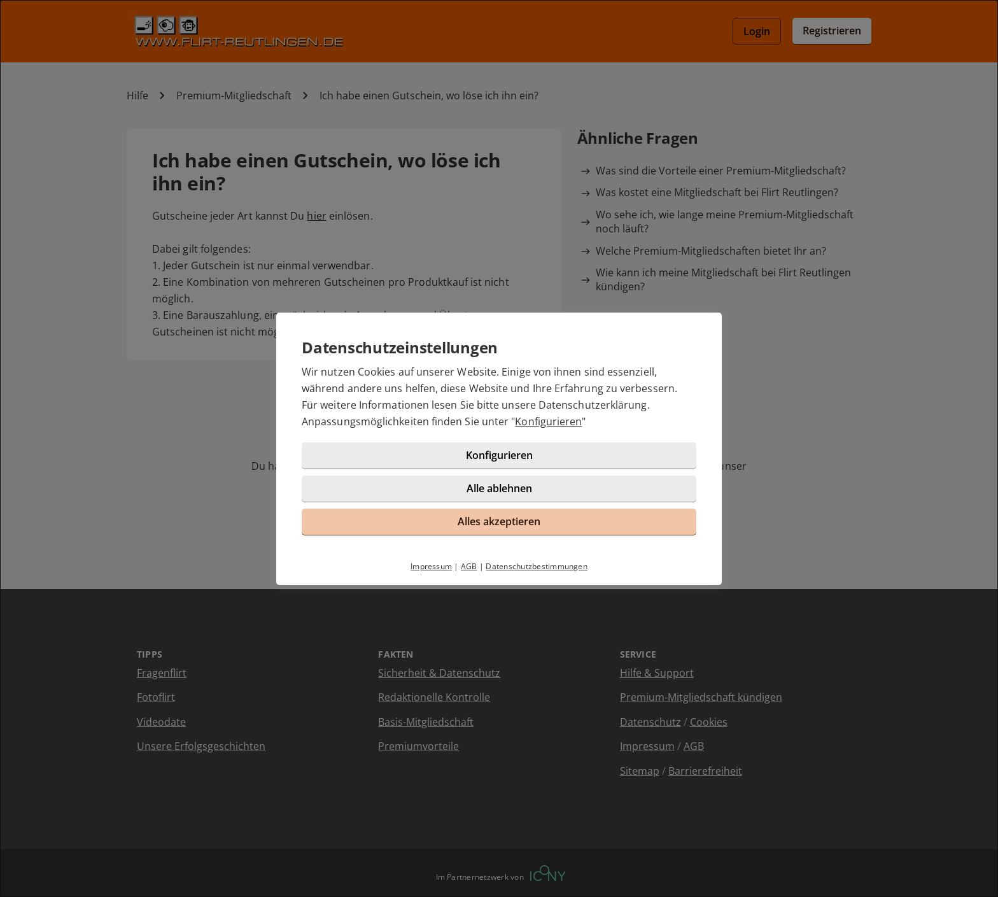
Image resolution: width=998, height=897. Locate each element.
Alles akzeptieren (499, 521)
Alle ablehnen (499, 488)
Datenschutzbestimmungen (536, 566)
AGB (469, 566)
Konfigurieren (548, 421)
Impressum (431, 566)
